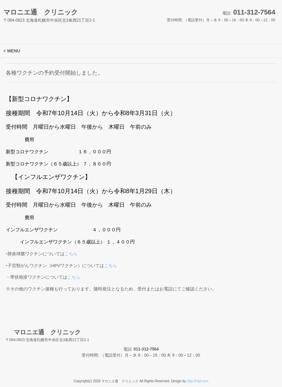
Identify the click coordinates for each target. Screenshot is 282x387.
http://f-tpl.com (197, 381)
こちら (71, 253)
